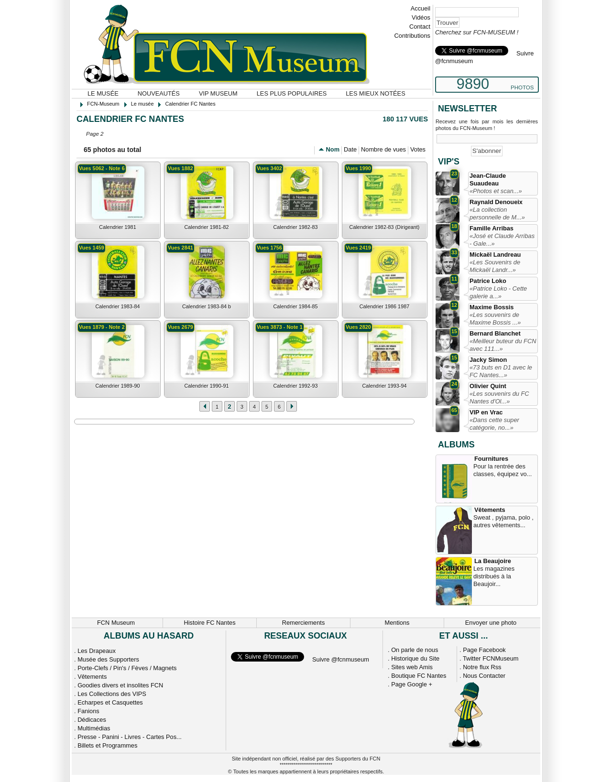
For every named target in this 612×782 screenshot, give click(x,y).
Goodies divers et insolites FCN (120, 685)
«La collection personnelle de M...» (497, 213)
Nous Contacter (484, 675)
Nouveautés (159, 93)
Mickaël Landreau (495, 254)
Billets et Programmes (107, 745)
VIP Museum (218, 93)
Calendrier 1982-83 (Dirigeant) (385, 227)
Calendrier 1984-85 (295, 306)
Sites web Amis (412, 667)
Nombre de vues (383, 149)
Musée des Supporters (108, 659)
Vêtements (489, 509)
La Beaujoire (492, 561)
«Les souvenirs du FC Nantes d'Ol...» (499, 397)
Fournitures (491, 458)
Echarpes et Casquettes (110, 702)
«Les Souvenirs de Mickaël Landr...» (495, 266)
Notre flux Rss (482, 667)
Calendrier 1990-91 (206, 386)
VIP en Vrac (486, 412)
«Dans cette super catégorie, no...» (494, 423)
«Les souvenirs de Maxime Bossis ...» (495, 318)
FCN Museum (116, 622)
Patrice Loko (488, 280)
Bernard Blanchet (495, 333)
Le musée (103, 93)
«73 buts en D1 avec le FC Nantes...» (501, 371)
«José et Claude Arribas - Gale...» (502, 239)
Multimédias (93, 728)
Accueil (420, 8)
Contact (419, 26)
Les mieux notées (375, 93)
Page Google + (411, 684)
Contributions (412, 35)
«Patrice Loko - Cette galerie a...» (498, 292)
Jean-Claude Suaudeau (488, 179)
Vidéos (421, 17)
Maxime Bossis (492, 307)
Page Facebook (484, 649)
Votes (418, 149)
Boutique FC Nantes (418, 675)
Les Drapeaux (96, 650)
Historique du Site (415, 658)
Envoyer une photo (490, 622)
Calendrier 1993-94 (384, 386)
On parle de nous (414, 649)
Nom (332, 149)
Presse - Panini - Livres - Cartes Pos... (129, 736)
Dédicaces (91, 719)
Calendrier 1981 (117, 227)
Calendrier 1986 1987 (385, 306)
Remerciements (303, 622)
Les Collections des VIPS (111, 693)
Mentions (397, 622)
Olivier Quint (488, 386)
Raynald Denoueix (496, 202)
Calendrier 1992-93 (295, 386)
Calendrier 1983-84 (117, 306)
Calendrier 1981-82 (206, 227)
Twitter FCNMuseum (491, 658)
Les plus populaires (292, 93)
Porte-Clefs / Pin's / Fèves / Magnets (126, 668)
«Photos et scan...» (496, 191)
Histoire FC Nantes (209, 622)
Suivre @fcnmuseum (340, 659)
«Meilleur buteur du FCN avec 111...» (503, 344)
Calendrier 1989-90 (117, 386)
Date (350, 149)
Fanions (88, 711)
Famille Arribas (492, 228)
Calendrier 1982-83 (295, 227)
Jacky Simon (488, 359)
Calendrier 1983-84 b (206, 306)
